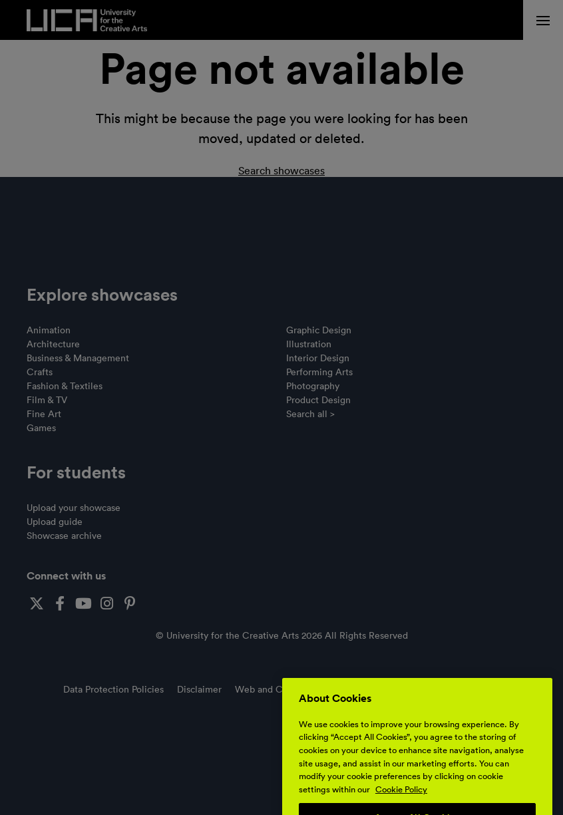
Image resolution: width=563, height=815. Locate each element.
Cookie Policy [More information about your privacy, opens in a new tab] (401, 807)
